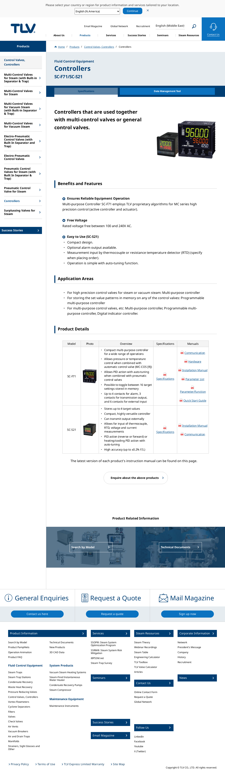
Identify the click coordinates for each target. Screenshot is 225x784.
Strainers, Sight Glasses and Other (24, 747)
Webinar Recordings (145, 647)
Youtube (138, 746)
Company (183, 652)
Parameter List (194, 379)
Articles (138, 672)
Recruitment (184, 662)
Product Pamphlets (18, 647)
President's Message (189, 647)
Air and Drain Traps (19, 736)
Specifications (165, 379)
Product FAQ (15, 657)
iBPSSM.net (97, 658)
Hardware (194, 361)
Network (182, 642)
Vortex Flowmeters (18, 702)
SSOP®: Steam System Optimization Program (103, 644)
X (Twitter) (140, 751)
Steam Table (141, 652)
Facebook (139, 741)
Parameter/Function (193, 392)
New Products (57, 647)
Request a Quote (143, 697)
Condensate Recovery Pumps (65, 685)
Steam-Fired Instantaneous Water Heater (64, 678)
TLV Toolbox (141, 662)
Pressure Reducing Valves (22, 692)
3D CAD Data (56, 652)
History (182, 657)
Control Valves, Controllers (23, 697)
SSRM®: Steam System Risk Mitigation (106, 652)
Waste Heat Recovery (20, 687)
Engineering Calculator (147, 657)
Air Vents (13, 726)
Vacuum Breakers (18, 731)
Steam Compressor (60, 690)
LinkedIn (139, 736)
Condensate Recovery (20, 682)
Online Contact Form (145, 692)
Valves (11, 716)
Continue (132, 11)
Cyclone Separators (19, 706)
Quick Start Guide (194, 400)
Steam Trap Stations (19, 677)
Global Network (143, 702)
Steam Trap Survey (101, 663)
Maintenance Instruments (64, 706)
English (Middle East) (170, 26)
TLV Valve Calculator (145, 667)
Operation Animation (20, 652)
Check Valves (15, 721)
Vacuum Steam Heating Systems (67, 672)
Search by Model (17, 642)
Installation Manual (195, 370)
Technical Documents (61, 642)
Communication (194, 353)
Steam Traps (15, 672)
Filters (11, 711)
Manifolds (13, 741)
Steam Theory (142, 642)
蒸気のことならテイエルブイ (23, 28)
